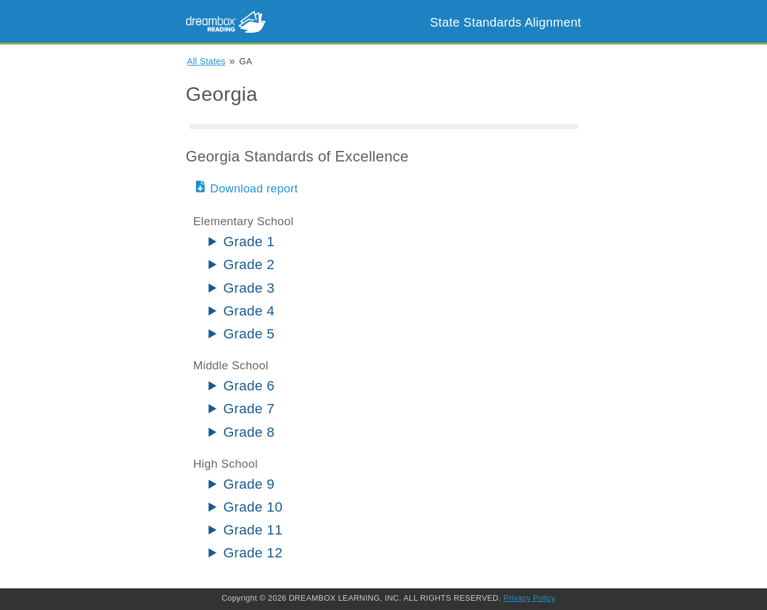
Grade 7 (248, 408)
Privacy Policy (529, 598)
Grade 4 (248, 311)
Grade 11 (252, 530)
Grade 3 (248, 288)
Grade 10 (252, 507)
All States (206, 61)
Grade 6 (248, 385)
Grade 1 (248, 241)
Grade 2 (248, 264)
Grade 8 (248, 432)
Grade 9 (248, 484)
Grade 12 (252, 553)
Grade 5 (248, 334)
